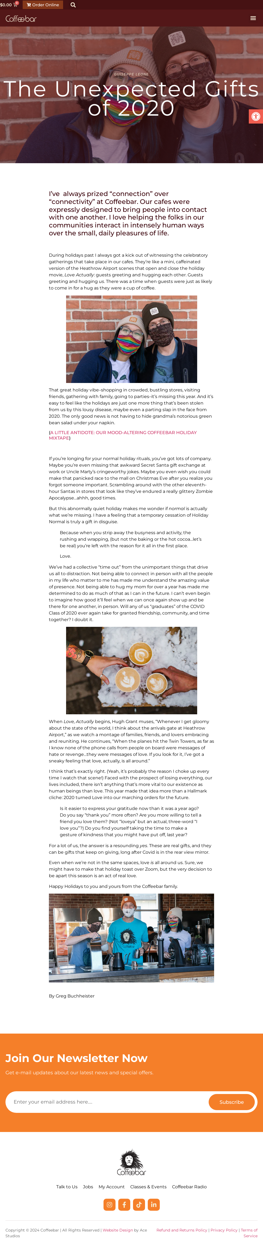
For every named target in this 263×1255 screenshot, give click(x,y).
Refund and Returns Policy (181, 1230)
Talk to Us (67, 1186)
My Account (112, 1186)
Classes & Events (148, 1186)
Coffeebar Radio (189, 1186)
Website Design (118, 1230)
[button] (73, 5)
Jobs (88, 1186)
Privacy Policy (224, 1230)
